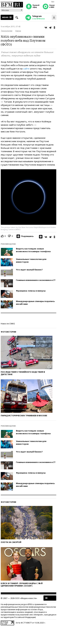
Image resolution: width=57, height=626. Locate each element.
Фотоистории (8, 332)
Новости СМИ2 (8, 323)
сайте (26, 68)
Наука (18, 30)
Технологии (6, 30)
